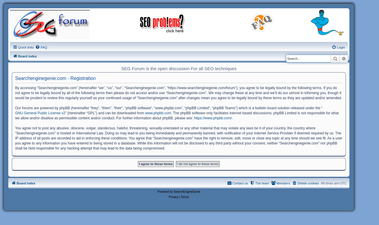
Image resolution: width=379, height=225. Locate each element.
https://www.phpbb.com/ (213, 118)
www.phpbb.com (158, 113)
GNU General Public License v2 (40, 113)
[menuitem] (41, 47)
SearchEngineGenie (187, 191)
